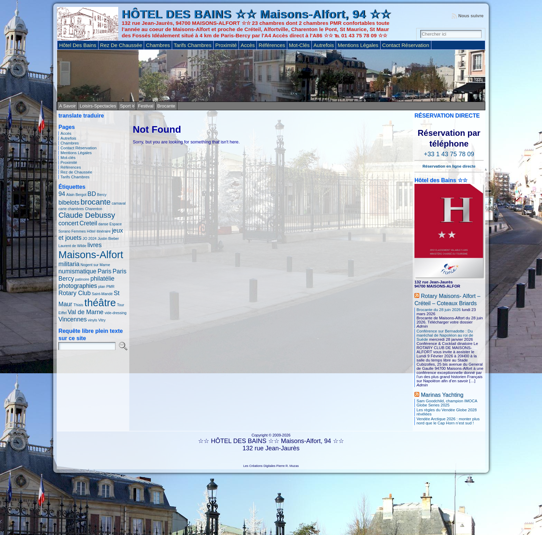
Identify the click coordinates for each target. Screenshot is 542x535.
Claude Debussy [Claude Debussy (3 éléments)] (86, 215)
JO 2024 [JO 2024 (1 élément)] (89, 238)
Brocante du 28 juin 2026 (439, 310)
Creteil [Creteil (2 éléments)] (88, 223)
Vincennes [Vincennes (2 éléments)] (72, 319)
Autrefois (68, 138)
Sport (125, 106)
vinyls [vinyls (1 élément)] (92, 320)
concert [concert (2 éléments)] (68, 223)
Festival (145, 106)
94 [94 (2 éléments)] (61, 193)
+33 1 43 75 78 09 (449, 154)
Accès (65, 133)
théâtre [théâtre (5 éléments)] (100, 302)
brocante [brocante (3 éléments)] (96, 202)
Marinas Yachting (442, 395)
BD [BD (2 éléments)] (91, 193)
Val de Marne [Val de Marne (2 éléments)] (86, 312)
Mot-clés (68, 158)
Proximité (68, 162)
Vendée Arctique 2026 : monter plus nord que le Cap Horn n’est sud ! (448, 421)
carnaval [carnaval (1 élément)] (118, 203)
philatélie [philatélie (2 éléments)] (102, 278)
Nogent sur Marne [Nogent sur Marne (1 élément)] (95, 265)
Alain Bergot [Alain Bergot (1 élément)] (76, 195)
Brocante (166, 106)
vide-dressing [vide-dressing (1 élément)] (116, 313)
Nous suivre (471, 15)
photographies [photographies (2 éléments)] (77, 285)
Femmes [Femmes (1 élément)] (79, 231)
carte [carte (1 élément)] (62, 209)
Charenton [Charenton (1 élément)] (93, 209)
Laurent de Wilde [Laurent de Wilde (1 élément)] (72, 246)
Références (70, 167)
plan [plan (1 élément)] (101, 286)
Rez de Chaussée (76, 172)
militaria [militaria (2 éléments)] (69, 264)
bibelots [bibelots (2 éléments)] (69, 202)
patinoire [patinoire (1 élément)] (82, 279)
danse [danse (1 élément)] (103, 224)
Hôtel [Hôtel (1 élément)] (91, 231)
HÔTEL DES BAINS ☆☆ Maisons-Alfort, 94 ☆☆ (256, 14)
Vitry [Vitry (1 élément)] (101, 320)
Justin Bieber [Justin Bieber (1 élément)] (108, 238)
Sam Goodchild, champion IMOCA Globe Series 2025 (447, 403)
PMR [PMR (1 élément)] (110, 286)
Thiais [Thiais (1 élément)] (78, 305)
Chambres (69, 143)
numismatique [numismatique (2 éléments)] (77, 271)
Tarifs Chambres (75, 177)
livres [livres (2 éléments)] (94, 245)
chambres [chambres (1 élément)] (76, 209)
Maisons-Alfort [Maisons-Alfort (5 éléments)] (90, 254)
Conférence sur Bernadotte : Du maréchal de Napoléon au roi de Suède (445, 335)
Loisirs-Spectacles (98, 106)
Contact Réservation (78, 148)
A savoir (67, 106)
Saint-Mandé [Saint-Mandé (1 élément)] (102, 294)
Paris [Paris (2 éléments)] (104, 271)
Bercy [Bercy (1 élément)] (101, 195)
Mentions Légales (76, 153)
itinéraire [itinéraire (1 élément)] (103, 231)
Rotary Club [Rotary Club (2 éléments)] (74, 293)
